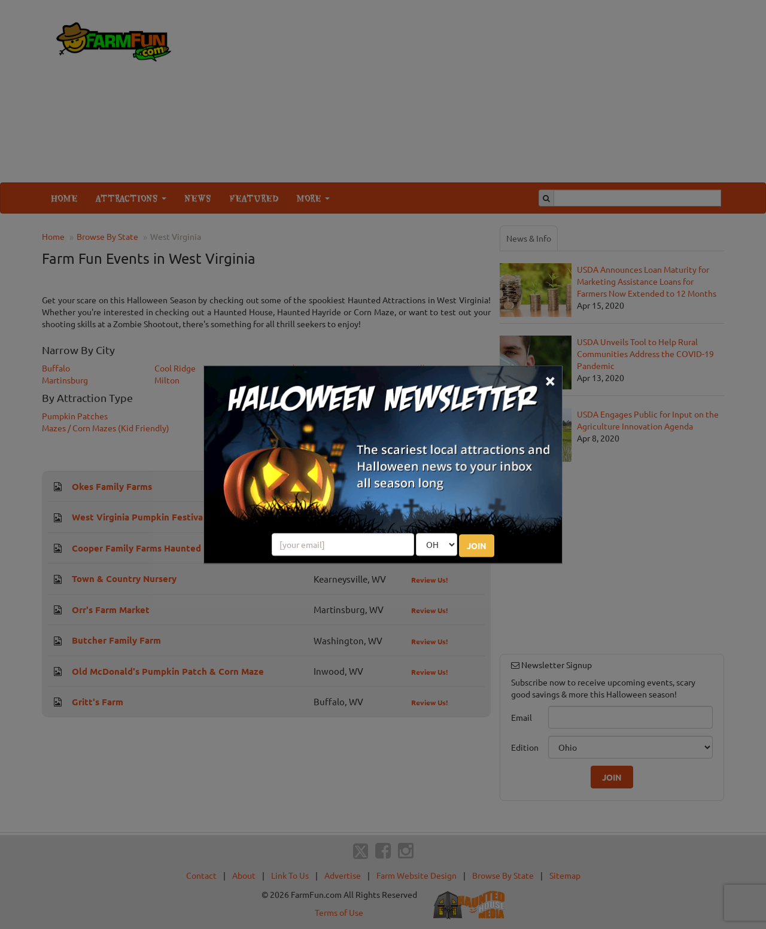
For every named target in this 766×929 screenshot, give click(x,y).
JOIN (477, 545)
